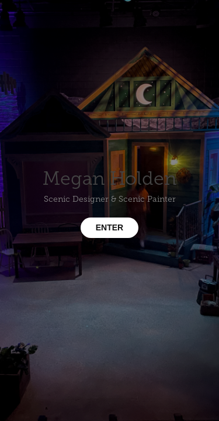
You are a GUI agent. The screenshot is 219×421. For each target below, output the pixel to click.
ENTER (109, 227)
